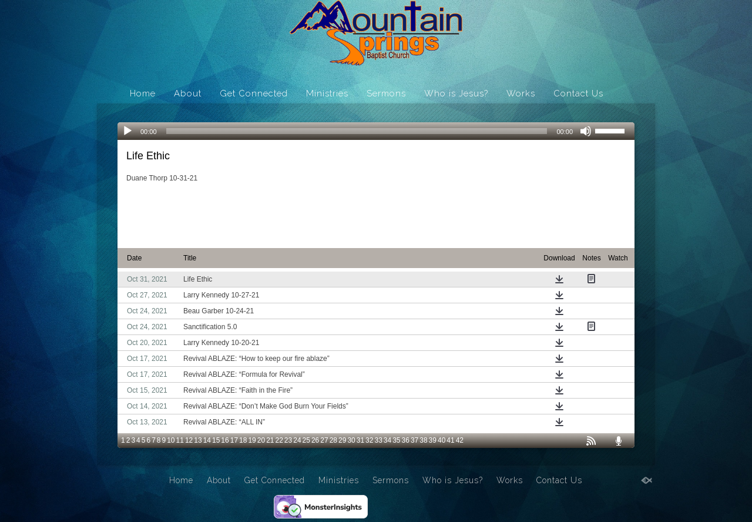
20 (261, 440)
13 (198, 440)
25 (306, 440)
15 (216, 440)
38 (423, 440)
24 (297, 440)
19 (252, 440)
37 (414, 440)
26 (315, 440)
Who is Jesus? (456, 93)
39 (433, 440)
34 (387, 440)
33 (378, 440)
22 (279, 440)
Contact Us (578, 93)
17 (234, 440)
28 (333, 440)
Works (520, 93)
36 (405, 440)
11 (180, 440)
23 (288, 440)
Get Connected (254, 93)
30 (351, 440)
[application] (376, 131)
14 (207, 440)
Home (143, 93)
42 (460, 440)
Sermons (386, 93)
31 (360, 440)
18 (243, 440)
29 (342, 440)
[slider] (357, 131)
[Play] (127, 131)
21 (270, 440)
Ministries (327, 93)
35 (396, 440)
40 (441, 440)
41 (450, 440)
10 (170, 440)
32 (369, 440)
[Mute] (586, 131)
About (188, 93)
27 (324, 440)
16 (225, 440)
